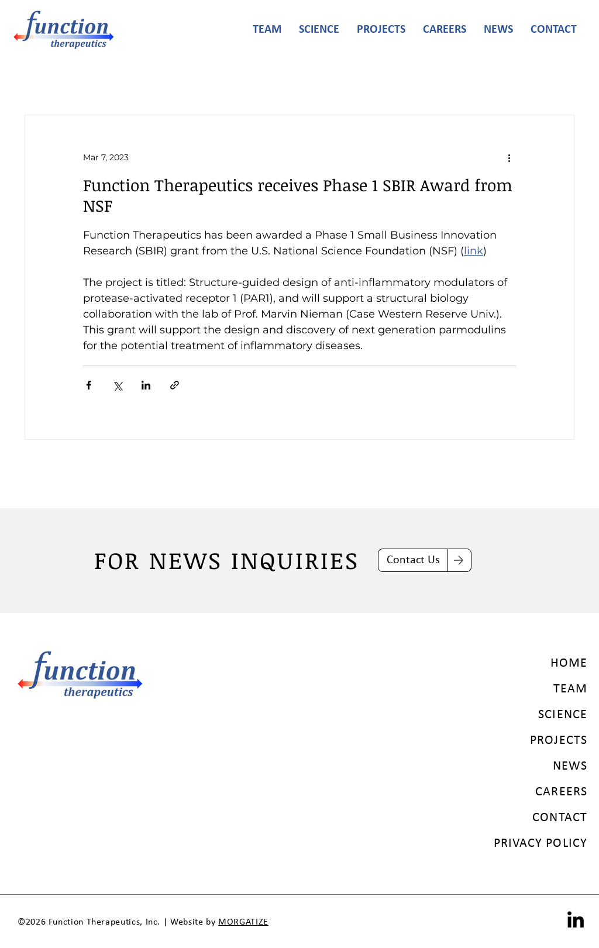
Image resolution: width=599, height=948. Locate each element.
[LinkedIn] (575, 919)
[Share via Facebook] (88, 385)
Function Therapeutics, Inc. (104, 922)
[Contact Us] (413, 560)
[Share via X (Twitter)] (117, 385)
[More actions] (509, 157)
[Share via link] (174, 385)
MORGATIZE (243, 922)
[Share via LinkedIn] (146, 385)
